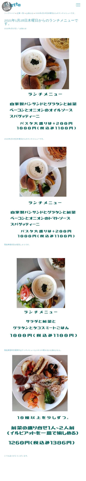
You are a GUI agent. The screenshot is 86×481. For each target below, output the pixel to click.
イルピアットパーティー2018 (11, 10)
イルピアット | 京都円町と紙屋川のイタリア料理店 (12, 4)
